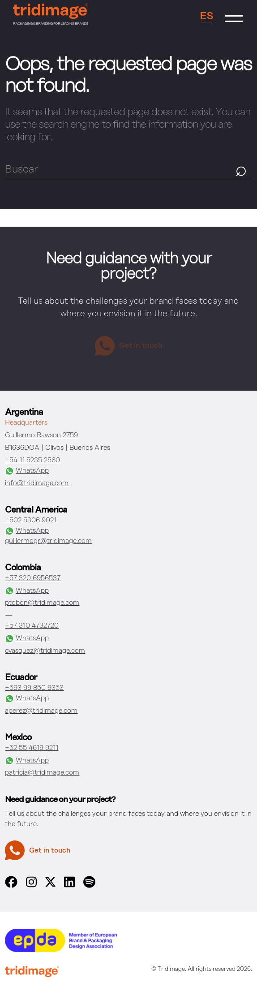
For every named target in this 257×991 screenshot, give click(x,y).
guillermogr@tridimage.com (48, 541)
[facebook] (11, 886)
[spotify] (89, 886)
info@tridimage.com (37, 483)
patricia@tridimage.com (42, 772)
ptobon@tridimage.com (42, 602)
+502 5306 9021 (30, 520)
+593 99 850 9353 (34, 688)
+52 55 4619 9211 (31, 748)
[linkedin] (69, 886)
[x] (50, 884)
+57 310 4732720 (32, 625)
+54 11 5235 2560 (32, 460)
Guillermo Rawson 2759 (41, 435)
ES (206, 17)
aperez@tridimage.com (41, 710)
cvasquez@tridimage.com (45, 650)
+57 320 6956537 (32, 578)
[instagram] (31, 886)
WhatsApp (27, 471)
